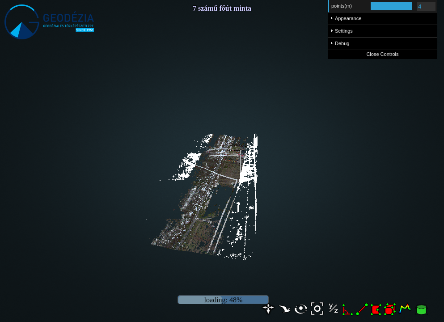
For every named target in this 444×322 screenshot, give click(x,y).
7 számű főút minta (222, 8)
